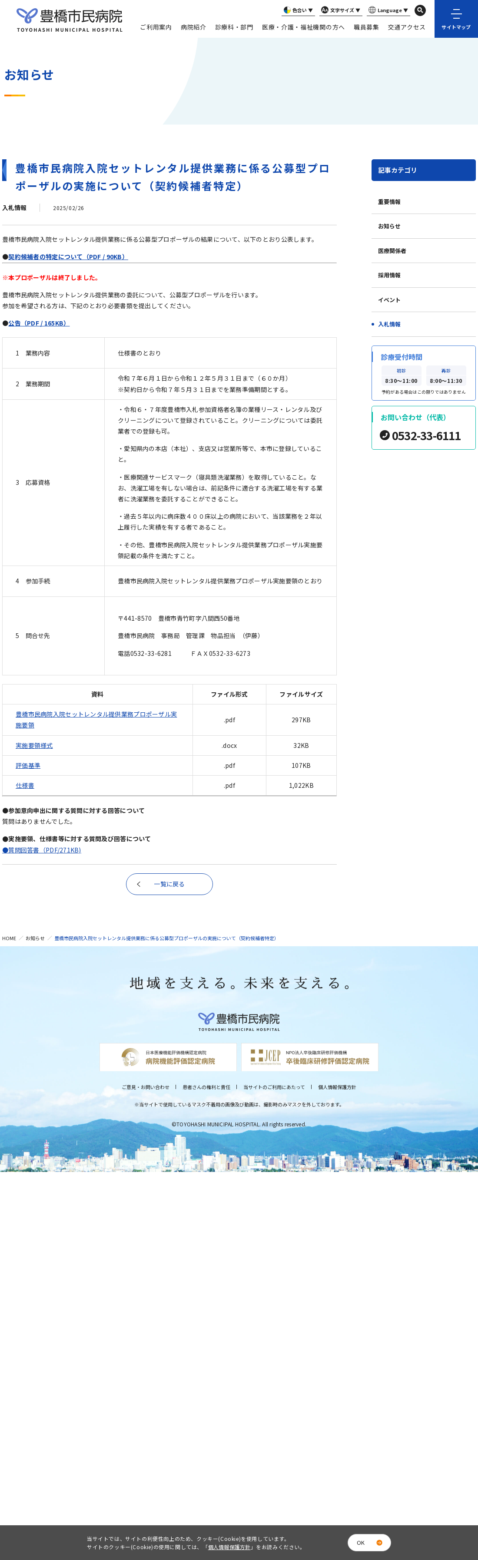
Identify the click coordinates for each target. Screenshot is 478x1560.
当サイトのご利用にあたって (274, 1086)
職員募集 (366, 27)
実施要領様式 (34, 745)
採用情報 (389, 275)
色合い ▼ (297, 10)
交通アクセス (407, 27)
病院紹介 (193, 27)
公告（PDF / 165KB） (39, 323)
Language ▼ (387, 10)
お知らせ (389, 226)
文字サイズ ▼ (339, 10)
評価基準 (28, 765)
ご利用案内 (156, 27)
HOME (9, 938)
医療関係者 (392, 251)
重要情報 (389, 201)
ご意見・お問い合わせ (145, 1086)
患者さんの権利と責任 (206, 1086)
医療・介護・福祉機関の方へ (303, 27)
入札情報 (389, 324)
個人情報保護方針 (337, 1086)
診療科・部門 (234, 27)
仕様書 (25, 785)
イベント (389, 300)
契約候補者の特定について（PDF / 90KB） (68, 256)
